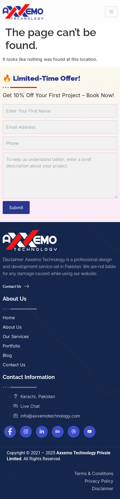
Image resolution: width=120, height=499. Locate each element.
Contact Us (16, 286)
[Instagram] (26, 432)
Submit (16, 207)
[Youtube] (89, 432)
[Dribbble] (74, 432)
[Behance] (58, 432)
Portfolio (11, 346)
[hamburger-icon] (111, 11)
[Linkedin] (42, 432)
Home (9, 317)
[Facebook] (10, 432)
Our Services (16, 336)
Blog (7, 355)
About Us (12, 327)
